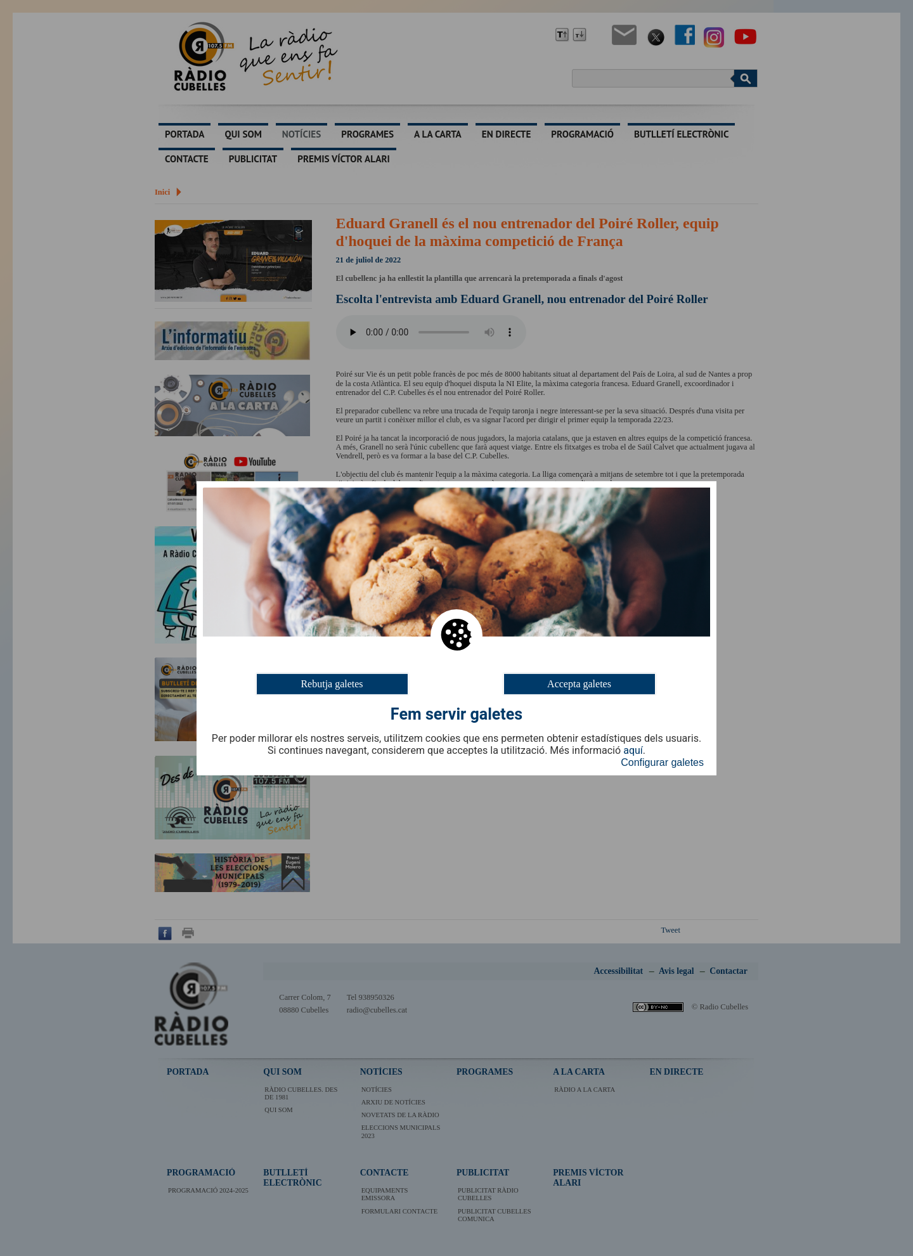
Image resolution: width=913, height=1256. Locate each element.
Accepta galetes (579, 683)
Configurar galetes (662, 762)
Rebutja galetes (332, 683)
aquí (633, 750)
